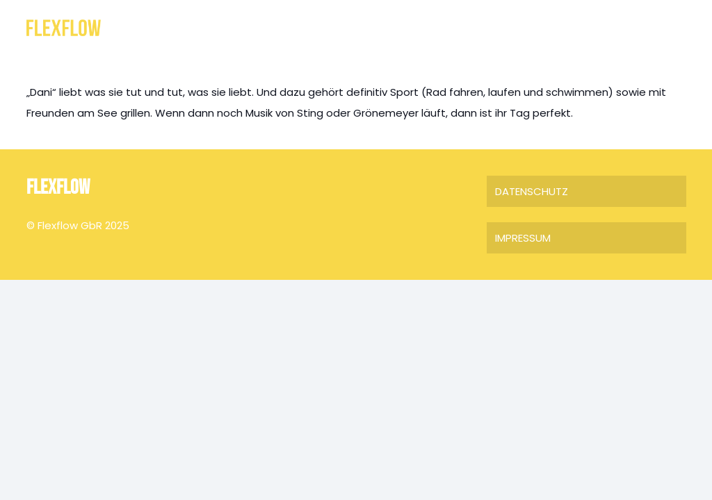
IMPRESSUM (523, 238)
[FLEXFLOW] (63, 28)
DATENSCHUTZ (531, 191)
